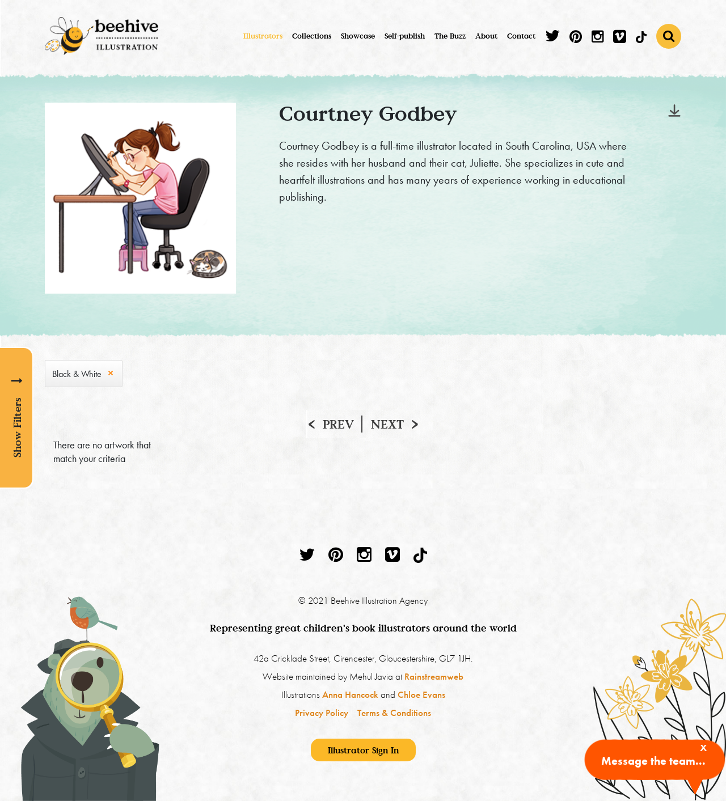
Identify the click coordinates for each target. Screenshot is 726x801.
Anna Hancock (350, 694)
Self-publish (405, 35)
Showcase (358, 35)
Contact (521, 35)
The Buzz (450, 35)
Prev (338, 424)
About (486, 35)
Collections (311, 35)
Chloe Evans (421, 694)
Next (387, 424)
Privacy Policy (321, 712)
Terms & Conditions (394, 712)
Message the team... (653, 761)
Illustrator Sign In (363, 750)
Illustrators (262, 35)
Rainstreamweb (433, 676)
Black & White (77, 374)
